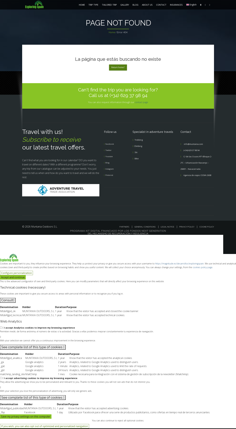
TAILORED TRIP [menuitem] (109, 4)
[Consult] (8, 301)
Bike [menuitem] (137, 159)
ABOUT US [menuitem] (147, 4)
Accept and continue (13, 278)
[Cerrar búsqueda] (4, 239)
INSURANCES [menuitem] (176, 4)
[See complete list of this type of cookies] (33, 347)
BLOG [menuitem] (135, 4)
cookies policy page (202, 267)
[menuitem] (43, 5)
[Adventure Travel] (60, 190)
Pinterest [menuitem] (109, 175)
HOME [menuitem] (82, 4)
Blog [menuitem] (107, 163)
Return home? (118, 67)
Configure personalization (16, 273)
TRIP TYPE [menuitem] (93, 4)
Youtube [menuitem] (109, 157)
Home (112, 32)
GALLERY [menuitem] (124, 4)
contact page (141, 102)
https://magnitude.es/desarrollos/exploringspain (179, 264)
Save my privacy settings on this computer (25, 417)
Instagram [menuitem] (110, 169)
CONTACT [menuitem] (161, 4)
